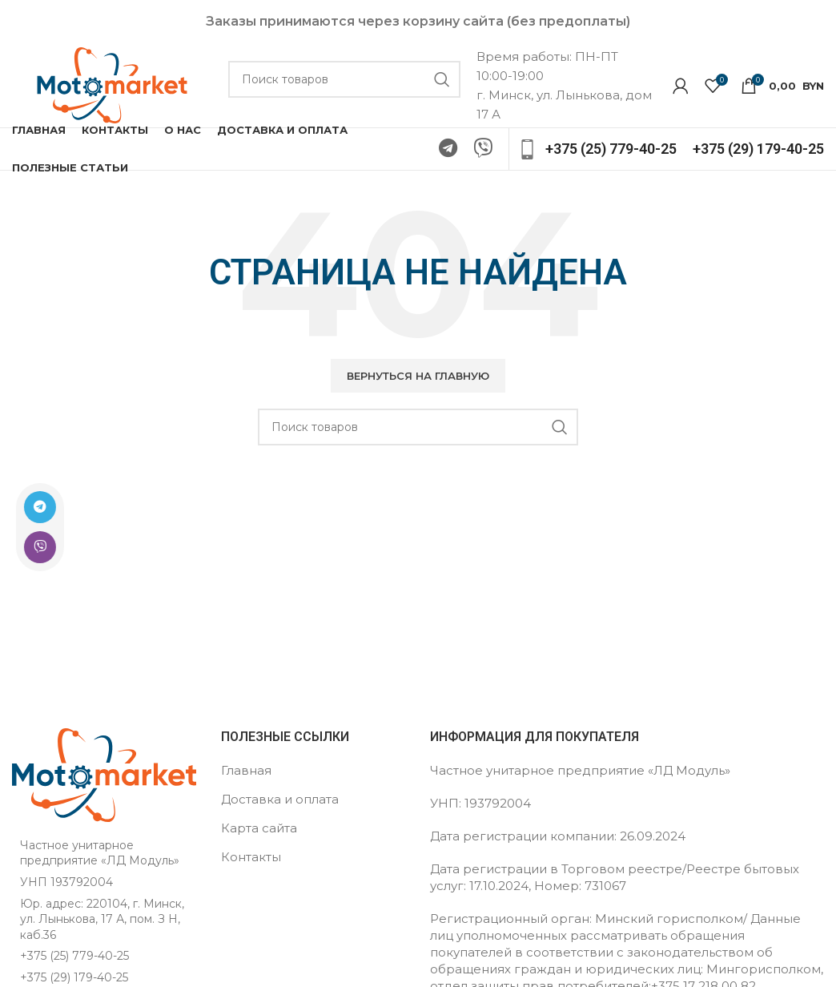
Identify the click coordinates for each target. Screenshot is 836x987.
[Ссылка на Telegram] (38, 507)
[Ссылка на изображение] (104, 773)
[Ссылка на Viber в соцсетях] (38, 547)
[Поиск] (344, 79)
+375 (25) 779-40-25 (74, 956)
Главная (246, 770)
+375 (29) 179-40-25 (74, 977)
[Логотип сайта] (112, 83)
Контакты (251, 856)
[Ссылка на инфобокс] (597, 149)
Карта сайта (259, 828)
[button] (418, 376)
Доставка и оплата (280, 799)
